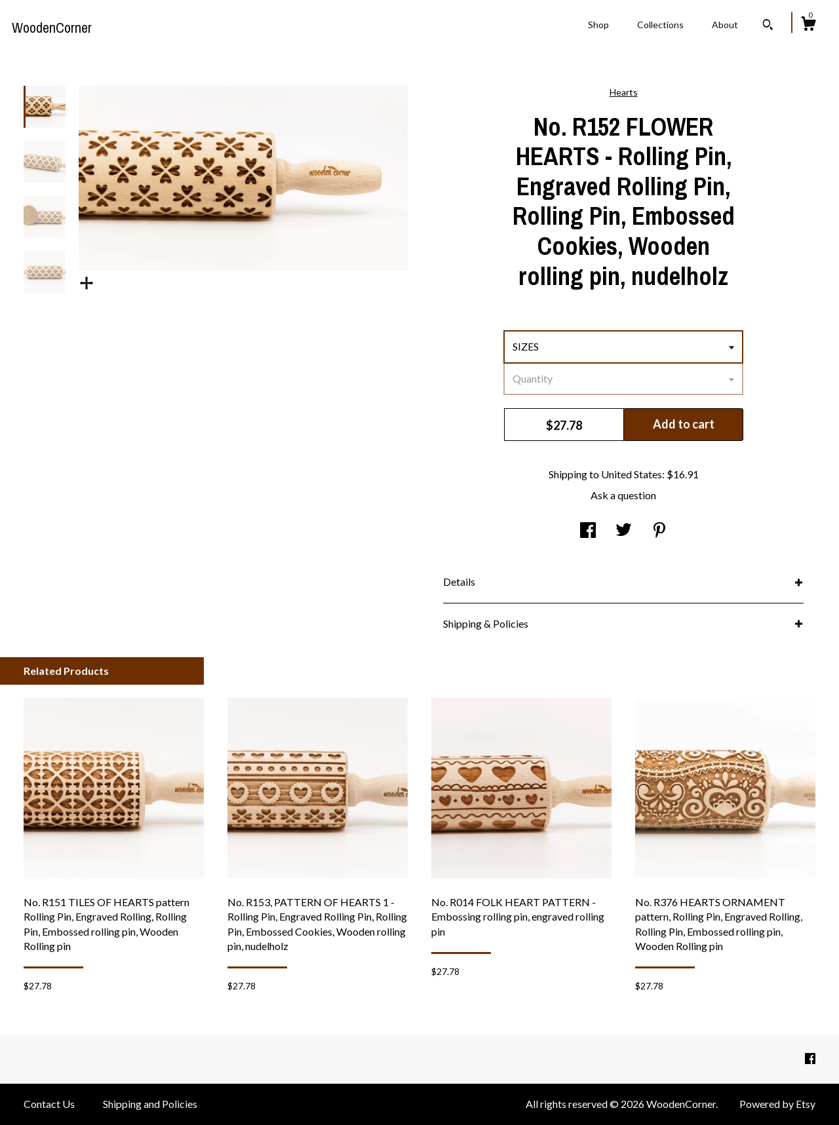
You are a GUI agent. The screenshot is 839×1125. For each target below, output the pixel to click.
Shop (598, 24)
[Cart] (808, 25)
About (725, 24)
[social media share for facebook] (588, 531)
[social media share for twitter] (623, 531)
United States (631, 474)
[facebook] (810, 1058)
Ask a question (623, 495)
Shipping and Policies (150, 1103)
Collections (660, 24)
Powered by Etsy (777, 1103)
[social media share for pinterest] (659, 531)
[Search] (768, 26)
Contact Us (49, 1103)
